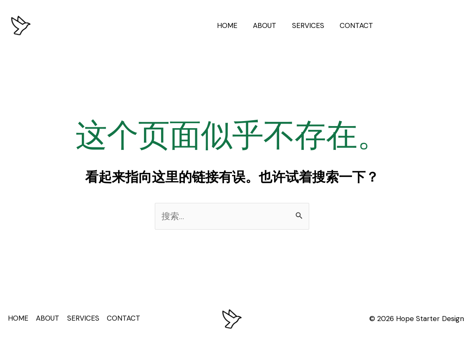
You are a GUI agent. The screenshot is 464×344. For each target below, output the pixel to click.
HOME (232, 25)
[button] (422, 25)
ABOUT (268, 25)
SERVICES (310, 25)
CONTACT (357, 25)
